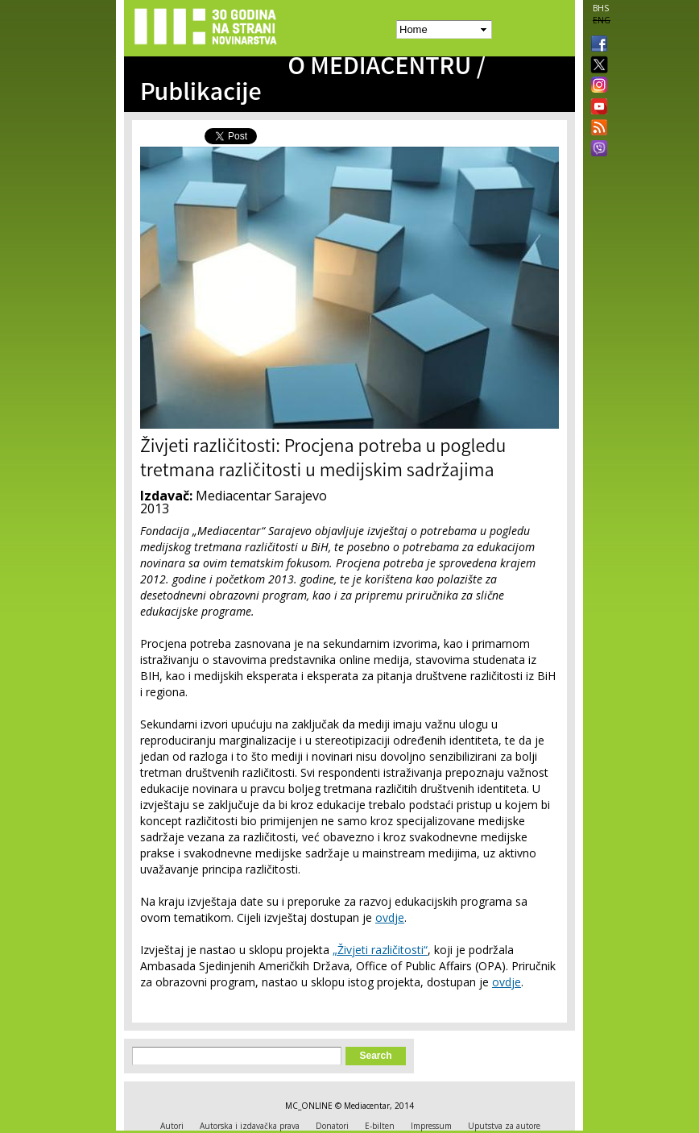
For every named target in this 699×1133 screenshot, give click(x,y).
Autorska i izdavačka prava (250, 1125)
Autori (172, 1125)
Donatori (332, 1125)
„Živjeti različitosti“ (380, 949)
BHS (601, 8)
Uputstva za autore (504, 1125)
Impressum (431, 1125)
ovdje (389, 917)
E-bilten (380, 1125)
